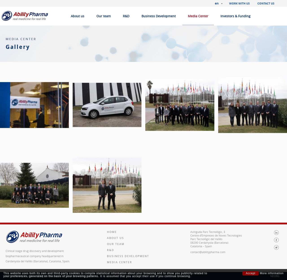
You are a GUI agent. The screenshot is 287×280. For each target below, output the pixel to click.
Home (112, 232)
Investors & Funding (235, 16)
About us (77, 16)
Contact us (265, 3)
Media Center (198, 16)
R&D (126, 16)
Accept (250, 273)
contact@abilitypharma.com (207, 252)
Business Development (158, 16)
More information (272, 273)
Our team (103, 16)
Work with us (239, 3)
